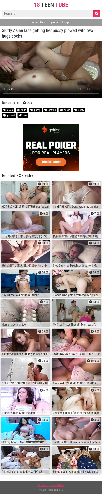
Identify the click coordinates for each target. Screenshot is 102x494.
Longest (67, 22)
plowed (9, 115)
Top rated (53, 22)
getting (50, 109)
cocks (65, 109)
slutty (79, 109)
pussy (35, 109)
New (42, 22)
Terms (53, 485)
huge (21, 109)
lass (23, 115)
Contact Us (44, 485)
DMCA (60, 485)
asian (8, 109)
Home (34, 22)
